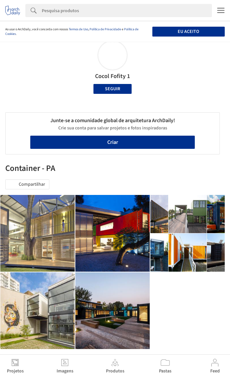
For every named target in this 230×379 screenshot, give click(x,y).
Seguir (112, 89)
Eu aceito (188, 31)
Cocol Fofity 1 (112, 76)
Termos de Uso (78, 29)
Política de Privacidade (105, 29)
